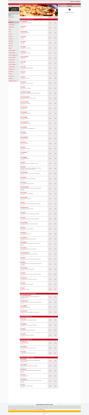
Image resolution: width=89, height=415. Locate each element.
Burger (10, 48)
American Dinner (12, 64)
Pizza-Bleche (11, 27)
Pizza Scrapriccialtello (25, 97)
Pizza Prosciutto (23, 31)
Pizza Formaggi (23, 117)
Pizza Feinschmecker (24, 252)
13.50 (55, 22)
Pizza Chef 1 (23, 273)
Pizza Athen (22, 283)
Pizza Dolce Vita (23, 311)
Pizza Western (23, 369)
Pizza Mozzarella (23, 172)
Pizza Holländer (23, 306)
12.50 (50, 88)
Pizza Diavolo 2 (23, 278)
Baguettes (11, 41)
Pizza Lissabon (23, 247)
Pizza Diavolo (23, 51)
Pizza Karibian (23, 323)
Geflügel (10, 45)
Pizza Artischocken (24, 56)
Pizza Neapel (23, 351)
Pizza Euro (22, 202)
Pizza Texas (22, 374)
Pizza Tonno (23, 71)
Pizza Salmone (23, 232)
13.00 (50, 98)
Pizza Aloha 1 (23, 328)
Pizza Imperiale (23, 127)
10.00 (50, 42)
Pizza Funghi (23, 61)
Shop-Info (72, 1)
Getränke (11, 78)
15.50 (55, 27)
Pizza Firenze (23, 182)
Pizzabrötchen (12, 66)
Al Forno (10, 34)
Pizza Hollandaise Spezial (25, 295)
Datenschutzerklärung (41, 409)
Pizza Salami (23, 26)
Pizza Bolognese (23, 112)
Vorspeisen (11, 71)
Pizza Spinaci (23, 132)
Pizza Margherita (24, 21)
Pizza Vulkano (23, 177)
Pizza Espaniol (23, 359)
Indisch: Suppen (12, 50)
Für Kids (10, 73)
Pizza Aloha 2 (23, 334)
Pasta (10, 31)
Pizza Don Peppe (23, 107)
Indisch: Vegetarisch (13, 55)
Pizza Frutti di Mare (24, 102)
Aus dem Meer (12, 62)
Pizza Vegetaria (23, 152)
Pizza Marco (22, 262)
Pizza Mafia (22, 147)
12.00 (50, 83)
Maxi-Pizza (11, 22)
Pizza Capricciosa (24, 122)
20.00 (55, 103)
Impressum (77, 1)
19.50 (55, 365)
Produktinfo (22, 39)
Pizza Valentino (23, 237)
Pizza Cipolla (23, 41)
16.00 (55, 68)
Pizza (10, 20)
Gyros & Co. (11, 38)
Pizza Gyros (22, 77)
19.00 (55, 128)
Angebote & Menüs (13, 81)
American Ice (11, 76)
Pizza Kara (22, 288)
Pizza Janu (22, 384)
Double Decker (12, 24)
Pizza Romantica (23, 267)
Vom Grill (11, 43)
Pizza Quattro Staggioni (25, 92)
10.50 (50, 27)
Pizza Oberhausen (24, 301)
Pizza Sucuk (22, 227)
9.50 (50, 22)
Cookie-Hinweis (13, 409)
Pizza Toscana (23, 192)
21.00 (55, 108)
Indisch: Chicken (12, 57)
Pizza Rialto (22, 212)
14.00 (50, 213)
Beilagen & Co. (12, 69)
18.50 (55, 98)
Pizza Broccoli (23, 142)
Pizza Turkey (23, 318)
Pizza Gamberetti (24, 137)
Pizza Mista (22, 257)
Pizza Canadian (23, 364)
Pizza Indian (22, 217)
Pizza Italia (22, 87)
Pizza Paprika (23, 36)
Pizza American (23, 379)
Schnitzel (11, 36)
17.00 (55, 113)
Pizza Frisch (22, 167)
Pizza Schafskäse (24, 222)
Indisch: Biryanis (12, 52)
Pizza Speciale (23, 242)
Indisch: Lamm (12, 59)
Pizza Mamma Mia (24, 207)
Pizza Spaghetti (23, 157)
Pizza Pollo (22, 162)
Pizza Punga (23, 66)
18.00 (55, 88)
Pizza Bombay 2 (23, 341)
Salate (10, 29)
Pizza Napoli (23, 46)
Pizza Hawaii (23, 82)
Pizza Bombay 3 (23, 346)
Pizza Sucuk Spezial (24, 187)
